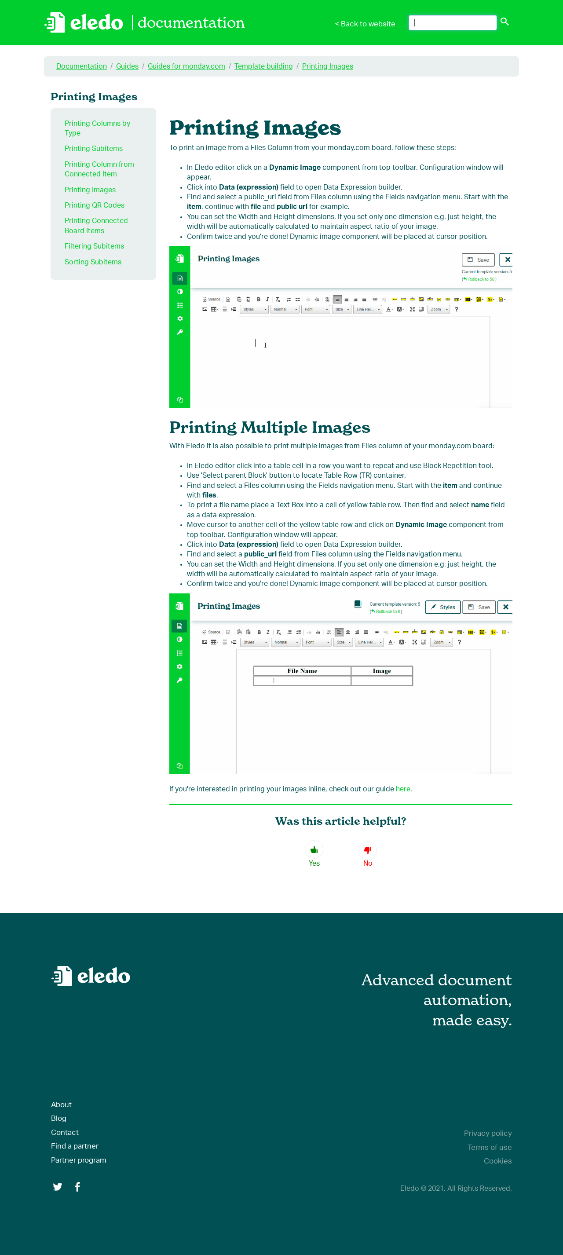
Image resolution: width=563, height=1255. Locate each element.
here (403, 789)
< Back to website (365, 24)
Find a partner (75, 1146)
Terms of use (490, 1147)
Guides (127, 66)
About (61, 1105)
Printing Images (327, 66)
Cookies (498, 1161)
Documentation (81, 66)
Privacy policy (488, 1133)
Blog (58, 1118)
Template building (263, 66)
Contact (65, 1132)
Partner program (78, 1160)
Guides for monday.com (186, 66)
